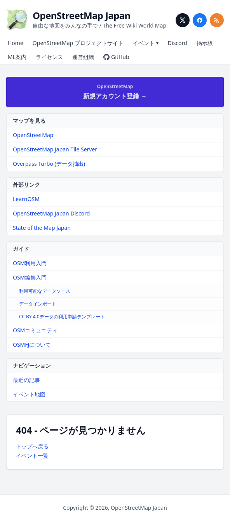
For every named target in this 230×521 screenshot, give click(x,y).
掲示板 (205, 43)
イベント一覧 (32, 455)
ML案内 (17, 57)
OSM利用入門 (30, 263)
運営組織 (83, 57)
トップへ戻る (32, 446)
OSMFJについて (32, 344)
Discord (177, 43)
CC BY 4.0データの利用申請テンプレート (62, 316)
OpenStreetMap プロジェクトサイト (78, 43)
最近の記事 (26, 380)
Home (15, 43)
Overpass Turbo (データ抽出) (49, 163)
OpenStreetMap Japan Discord (51, 213)
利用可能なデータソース (44, 291)
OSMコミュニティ (35, 330)
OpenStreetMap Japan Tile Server (55, 149)
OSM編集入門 (30, 277)
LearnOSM (26, 199)
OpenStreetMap (33, 135)
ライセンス (49, 57)
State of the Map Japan (42, 227)
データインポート (37, 303)
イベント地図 (29, 394)
